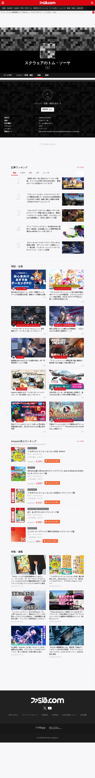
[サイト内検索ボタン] (92, 3)
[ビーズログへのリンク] (55, 763)
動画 (76, 8)
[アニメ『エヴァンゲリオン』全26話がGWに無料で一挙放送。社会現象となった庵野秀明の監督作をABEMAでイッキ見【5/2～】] (73, 233)
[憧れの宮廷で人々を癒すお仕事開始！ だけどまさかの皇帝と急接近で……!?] (66, 321)
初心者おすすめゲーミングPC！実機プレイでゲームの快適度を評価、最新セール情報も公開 (28, 296)
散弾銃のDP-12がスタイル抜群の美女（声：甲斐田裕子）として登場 (26, 371)
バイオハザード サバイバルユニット (28, 331)
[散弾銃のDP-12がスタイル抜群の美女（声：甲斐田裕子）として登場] (28, 356)
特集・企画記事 (85, 8)
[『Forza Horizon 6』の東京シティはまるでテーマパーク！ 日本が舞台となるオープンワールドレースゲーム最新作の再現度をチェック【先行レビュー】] (66, 631)
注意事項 (54, 750)
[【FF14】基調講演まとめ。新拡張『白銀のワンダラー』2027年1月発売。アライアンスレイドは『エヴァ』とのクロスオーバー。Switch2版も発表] (66, 670)
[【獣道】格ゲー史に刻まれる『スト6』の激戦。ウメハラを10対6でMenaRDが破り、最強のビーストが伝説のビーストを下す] (73, 185)
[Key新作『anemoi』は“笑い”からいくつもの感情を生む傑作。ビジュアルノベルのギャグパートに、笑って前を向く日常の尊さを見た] (28, 670)
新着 (4, 8)
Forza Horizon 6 (60, 401)
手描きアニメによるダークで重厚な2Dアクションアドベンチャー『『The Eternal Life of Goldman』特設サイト (66, 442)
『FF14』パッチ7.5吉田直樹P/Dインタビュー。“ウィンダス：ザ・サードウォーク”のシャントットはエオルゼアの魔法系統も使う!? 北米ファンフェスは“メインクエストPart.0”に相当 (28, 608)
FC (40, 125)
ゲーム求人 (59, 8)
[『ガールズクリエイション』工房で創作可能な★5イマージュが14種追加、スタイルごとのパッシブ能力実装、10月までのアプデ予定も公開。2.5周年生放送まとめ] (66, 281)
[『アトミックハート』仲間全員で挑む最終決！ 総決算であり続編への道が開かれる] (66, 356)
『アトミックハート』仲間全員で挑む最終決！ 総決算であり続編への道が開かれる (66, 372)
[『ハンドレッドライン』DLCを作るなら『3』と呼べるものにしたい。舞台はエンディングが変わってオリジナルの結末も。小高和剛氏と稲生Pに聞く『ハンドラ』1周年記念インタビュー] (28, 631)
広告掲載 (79, 750)
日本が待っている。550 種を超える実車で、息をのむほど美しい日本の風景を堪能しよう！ (66, 407)
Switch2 (11, 8)
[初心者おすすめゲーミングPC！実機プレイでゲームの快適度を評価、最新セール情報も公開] (28, 281)
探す (51, 111)
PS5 (24, 8)
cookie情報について (67, 750)
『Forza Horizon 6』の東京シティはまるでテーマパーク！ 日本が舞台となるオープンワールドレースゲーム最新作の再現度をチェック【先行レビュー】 (66, 646)
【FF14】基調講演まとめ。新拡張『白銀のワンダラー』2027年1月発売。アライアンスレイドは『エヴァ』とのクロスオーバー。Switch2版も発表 (66, 686)
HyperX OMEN (21, 401)
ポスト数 (46, 175)
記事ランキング (19, 169)
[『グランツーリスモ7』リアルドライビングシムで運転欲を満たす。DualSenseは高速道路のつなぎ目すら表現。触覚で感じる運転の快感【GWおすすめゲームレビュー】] (73, 201)
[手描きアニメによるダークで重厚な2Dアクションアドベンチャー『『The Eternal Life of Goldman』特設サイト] (66, 427)
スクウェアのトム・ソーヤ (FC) (40, 12)
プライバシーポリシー (32, 750)
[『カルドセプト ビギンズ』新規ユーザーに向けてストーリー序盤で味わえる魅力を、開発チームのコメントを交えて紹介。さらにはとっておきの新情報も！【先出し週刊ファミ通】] (73, 217)
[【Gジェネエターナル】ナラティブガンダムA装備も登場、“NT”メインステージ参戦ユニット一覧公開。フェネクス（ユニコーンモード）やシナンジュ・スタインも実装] (73, 249)
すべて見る (80, 169)
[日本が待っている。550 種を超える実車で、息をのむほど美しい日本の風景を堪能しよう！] (66, 392)
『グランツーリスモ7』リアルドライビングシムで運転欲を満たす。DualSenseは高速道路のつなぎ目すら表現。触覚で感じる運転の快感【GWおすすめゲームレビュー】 (44, 200)
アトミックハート (60, 366)
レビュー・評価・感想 (24, 76)
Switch (18, 8)
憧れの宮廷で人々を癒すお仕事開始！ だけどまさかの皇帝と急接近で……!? (66, 336)
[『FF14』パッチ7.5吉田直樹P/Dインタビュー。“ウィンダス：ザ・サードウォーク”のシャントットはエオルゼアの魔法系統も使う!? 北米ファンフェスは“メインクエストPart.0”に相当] (28, 591)
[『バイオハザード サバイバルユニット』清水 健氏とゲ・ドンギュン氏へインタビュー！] (28, 321)
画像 (39, 76)
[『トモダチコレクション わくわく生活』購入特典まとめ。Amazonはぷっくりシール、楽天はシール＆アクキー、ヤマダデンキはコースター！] (66, 591)
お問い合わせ (17, 750)
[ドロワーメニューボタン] (3, 3)
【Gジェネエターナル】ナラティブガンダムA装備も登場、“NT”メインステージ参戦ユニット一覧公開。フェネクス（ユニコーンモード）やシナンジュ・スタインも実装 (44, 248)
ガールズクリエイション (62, 290)
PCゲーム (32, 8)
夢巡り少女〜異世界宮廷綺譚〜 (65, 331)
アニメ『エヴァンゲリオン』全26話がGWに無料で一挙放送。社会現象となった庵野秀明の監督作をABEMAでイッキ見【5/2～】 (44, 230)
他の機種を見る (46, 125)
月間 (37, 175)
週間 (30, 175)
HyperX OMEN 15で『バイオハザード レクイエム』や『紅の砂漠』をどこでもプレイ (28, 407)
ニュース (69, 8)
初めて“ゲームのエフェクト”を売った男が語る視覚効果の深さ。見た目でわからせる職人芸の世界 (28, 442)
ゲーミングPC (21, 290)
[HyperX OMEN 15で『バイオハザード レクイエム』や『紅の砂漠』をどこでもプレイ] (28, 392)
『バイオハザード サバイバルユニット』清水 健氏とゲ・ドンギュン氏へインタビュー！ (28, 337)
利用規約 (45, 750)
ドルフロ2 (20, 366)
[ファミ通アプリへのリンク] (40, 763)
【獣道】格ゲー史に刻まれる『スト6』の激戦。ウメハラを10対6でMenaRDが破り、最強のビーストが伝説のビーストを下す (43, 182)
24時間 (22, 175)
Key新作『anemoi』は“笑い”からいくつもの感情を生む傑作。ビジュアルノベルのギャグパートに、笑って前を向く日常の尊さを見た (28, 686)
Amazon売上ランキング (23, 457)
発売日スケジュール (45, 8)
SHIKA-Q (20, 436)
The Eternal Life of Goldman (63, 436)
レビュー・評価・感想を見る (46, 105)
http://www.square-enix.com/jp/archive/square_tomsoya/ (59, 133)
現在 (14, 175)
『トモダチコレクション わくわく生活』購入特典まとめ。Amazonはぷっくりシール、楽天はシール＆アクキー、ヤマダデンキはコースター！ (66, 607)
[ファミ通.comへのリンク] (47, 2)
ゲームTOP (8, 76)
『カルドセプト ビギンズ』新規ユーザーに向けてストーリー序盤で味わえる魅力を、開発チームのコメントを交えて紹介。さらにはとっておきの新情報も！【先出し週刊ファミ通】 (44, 216)
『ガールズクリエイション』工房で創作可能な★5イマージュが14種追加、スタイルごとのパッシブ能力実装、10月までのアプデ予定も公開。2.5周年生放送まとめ (66, 299)
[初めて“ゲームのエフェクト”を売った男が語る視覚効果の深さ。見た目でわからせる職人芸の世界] (28, 427)
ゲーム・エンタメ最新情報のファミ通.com (14, 12)
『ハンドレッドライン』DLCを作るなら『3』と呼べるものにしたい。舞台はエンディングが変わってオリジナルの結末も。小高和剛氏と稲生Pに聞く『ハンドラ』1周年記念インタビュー (28, 648)
